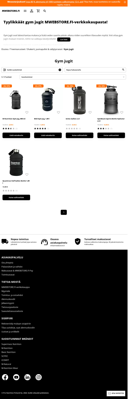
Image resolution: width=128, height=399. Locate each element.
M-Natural (6, 364)
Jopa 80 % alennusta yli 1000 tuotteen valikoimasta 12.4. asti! (54, 1)
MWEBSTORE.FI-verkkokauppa (16, 287)
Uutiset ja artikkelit (10, 331)
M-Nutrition (7, 348)
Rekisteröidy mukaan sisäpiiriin (16, 323)
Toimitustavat (8, 274)
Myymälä (6, 291)
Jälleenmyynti (8, 303)
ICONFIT (5, 360)
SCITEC (5, 356)
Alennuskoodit (8, 299)
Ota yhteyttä (7, 262)
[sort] (73, 76)
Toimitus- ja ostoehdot (12, 295)
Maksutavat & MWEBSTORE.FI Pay (17, 270)
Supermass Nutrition (11, 344)
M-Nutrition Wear (10, 368)
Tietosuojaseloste (10, 307)
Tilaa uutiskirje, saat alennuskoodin (18, 327)
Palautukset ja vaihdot (12, 266)
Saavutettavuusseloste (12, 311)
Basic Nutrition (9, 352)
